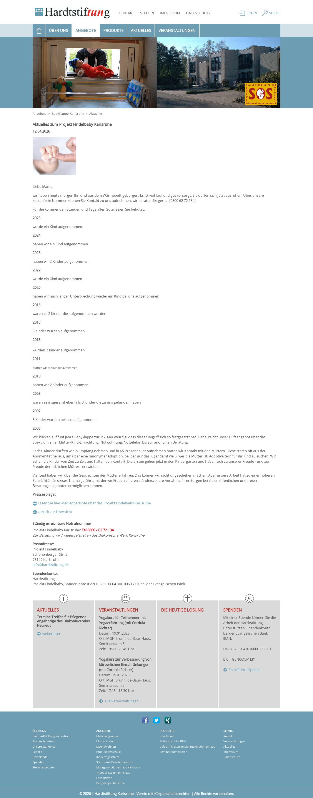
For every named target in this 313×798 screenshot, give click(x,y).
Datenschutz (198, 13)
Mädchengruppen (108, 736)
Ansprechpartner (44, 741)
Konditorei (166, 736)
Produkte (113, 30)
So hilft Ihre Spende (245, 669)
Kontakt (126, 13)
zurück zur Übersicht (55, 511)
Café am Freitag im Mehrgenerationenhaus (187, 746)
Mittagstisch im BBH (173, 741)
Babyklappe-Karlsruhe (68, 113)
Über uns (58, 30)
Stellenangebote (43, 767)
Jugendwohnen (106, 746)
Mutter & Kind (105, 741)
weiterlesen (51, 633)
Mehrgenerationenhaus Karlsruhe (118, 767)
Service (228, 731)
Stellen (147, 13)
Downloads (40, 757)
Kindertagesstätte (107, 757)
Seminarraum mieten (173, 752)
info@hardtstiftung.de (51, 564)
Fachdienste (104, 778)
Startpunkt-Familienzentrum (114, 762)
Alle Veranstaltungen (122, 701)
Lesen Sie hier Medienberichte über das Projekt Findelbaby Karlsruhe (94, 503)
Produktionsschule (108, 752)
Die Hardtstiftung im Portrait (51, 736)
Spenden (38, 762)
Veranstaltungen (177, 30)
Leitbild (37, 752)
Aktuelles (141, 30)
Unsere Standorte (44, 746)
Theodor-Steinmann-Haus (113, 773)
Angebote (87, 30)
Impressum (170, 13)
